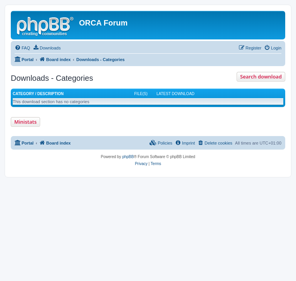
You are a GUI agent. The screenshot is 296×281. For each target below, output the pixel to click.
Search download (261, 76)
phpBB (128, 157)
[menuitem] (22, 48)
